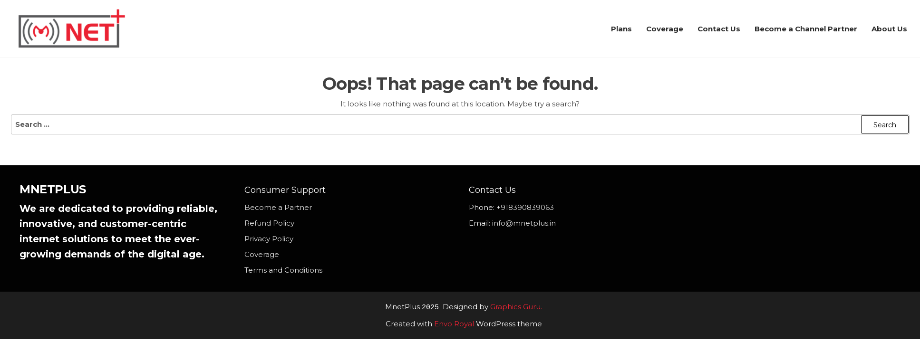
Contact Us (718, 28)
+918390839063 (525, 207)
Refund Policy (269, 223)
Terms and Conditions (283, 270)
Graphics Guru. (516, 307)
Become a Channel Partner (806, 28)
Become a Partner (278, 207)
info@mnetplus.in (524, 223)
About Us (889, 28)
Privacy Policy (268, 238)
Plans (621, 28)
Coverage (664, 28)
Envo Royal (454, 323)
